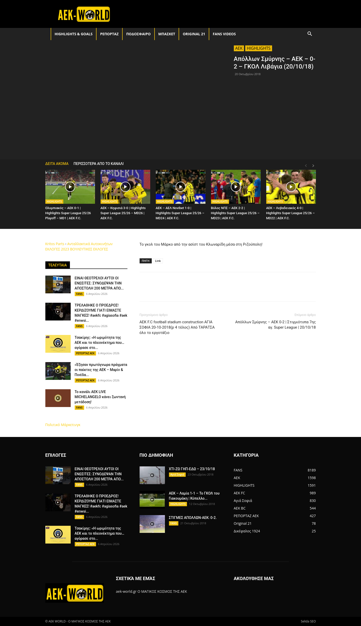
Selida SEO (308, 621)
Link (158, 261)
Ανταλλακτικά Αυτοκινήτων (89, 243)
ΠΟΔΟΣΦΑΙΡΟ (138, 33)
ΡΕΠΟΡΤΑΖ (109, 33)
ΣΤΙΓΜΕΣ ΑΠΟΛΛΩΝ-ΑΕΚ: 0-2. (193, 518)
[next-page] (313, 166)
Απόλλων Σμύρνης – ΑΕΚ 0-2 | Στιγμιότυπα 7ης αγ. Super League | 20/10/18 (275, 325)
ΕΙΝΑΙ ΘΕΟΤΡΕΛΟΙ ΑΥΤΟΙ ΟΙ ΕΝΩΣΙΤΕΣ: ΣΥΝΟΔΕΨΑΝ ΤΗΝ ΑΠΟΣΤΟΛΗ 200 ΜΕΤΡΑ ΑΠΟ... (99, 283)
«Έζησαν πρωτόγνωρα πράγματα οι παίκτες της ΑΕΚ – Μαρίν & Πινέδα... (101, 370)
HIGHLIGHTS (259, 48)
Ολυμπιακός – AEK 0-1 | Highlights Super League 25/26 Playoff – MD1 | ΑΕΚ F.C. (68, 213)
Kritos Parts (54, 243)
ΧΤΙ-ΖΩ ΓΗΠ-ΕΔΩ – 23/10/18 (192, 469)
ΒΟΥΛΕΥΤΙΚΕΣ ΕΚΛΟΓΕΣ (89, 249)
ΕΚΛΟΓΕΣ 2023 (57, 249)
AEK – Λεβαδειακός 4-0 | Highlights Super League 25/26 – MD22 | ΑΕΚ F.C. (290, 213)
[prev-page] (305, 166)
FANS (79, 294)
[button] (310, 34)
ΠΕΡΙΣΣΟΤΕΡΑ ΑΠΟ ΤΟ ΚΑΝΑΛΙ (98, 164)
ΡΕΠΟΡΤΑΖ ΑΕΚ (85, 353)
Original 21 (194, 33)
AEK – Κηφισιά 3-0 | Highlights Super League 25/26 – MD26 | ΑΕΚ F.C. (123, 213)
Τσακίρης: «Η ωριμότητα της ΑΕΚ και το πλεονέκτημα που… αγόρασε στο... (99, 342)
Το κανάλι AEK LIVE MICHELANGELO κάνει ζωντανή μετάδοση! (100, 397)
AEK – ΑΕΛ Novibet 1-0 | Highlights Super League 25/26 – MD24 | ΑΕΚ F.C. (180, 213)
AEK (239, 48)
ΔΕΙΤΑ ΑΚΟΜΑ (57, 164)
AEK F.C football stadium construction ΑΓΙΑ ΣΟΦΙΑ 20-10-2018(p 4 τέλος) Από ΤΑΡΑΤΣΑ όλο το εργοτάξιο (177, 327)
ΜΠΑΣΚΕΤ (166, 33)
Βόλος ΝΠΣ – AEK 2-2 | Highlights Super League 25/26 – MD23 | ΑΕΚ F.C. (235, 213)
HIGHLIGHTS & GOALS (74, 33)
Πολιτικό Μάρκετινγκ (63, 424)
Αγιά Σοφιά (177, 474)
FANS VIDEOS (224, 33)
